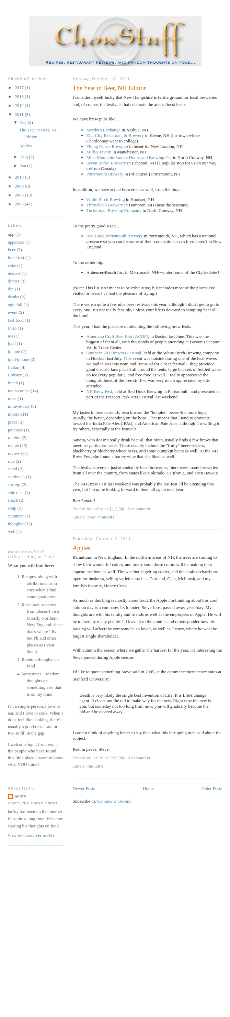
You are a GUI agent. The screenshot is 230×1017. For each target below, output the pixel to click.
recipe (13, 445)
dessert (14, 273)
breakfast (16, 257)
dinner (13, 280)
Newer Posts (84, 788)
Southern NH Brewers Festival (114, 352)
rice (11, 461)
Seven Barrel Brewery (106, 162)
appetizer (16, 242)
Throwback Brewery (105, 204)
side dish (16, 492)
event (13, 312)
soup (12, 508)
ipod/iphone (18, 359)
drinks (13, 296)
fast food (16, 320)
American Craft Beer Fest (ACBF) (117, 336)
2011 (20, 114)
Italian (13, 367)
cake (12, 265)
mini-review (19, 406)
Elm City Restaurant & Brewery (115, 135)
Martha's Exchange (103, 129)
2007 (20, 203)
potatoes (15, 429)
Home (148, 788)
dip (11, 288)
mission (15, 414)
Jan (23, 165)
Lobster (15, 374)
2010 (20, 177)
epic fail (15, 304)
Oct (24, 122)
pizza (12, 422)
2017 (20, 87)
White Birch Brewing (106, 199)
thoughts (107, 517)
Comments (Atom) (114, 801)
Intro (12, 328)
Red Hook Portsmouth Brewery (115, 235)
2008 (20, 194)
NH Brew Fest (99, 391)
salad (12, 468)
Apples (82, 548)
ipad (11, 343)
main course (19, 390)
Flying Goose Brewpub (107, 146)
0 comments (139, 509)
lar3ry (20, 796)
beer (92, 517)
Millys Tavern (99, 151)
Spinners (16, 515)
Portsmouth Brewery (105, 173)
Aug (24, 156)
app (11, 234)
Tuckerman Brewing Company (114, 210)
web (11, 531)
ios (10, 336)
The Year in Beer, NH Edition (110, 88)
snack (13, 500)
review (14, 453)
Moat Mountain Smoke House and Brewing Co (129, 157)
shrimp (14, 484)
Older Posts (212, 788)
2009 (20, 186)
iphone (14, 351)
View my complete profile (31, 835)
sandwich (16, 476)
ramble (14, 437)
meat (12, 398)
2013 (20, 96)
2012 (20, 105)
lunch (13, 382)
